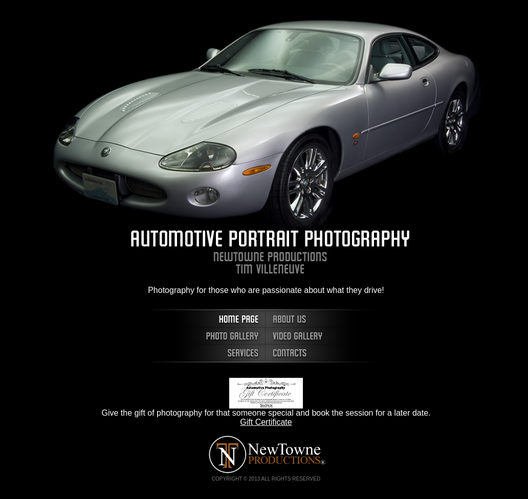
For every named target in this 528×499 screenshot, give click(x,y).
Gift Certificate (266, 422)
